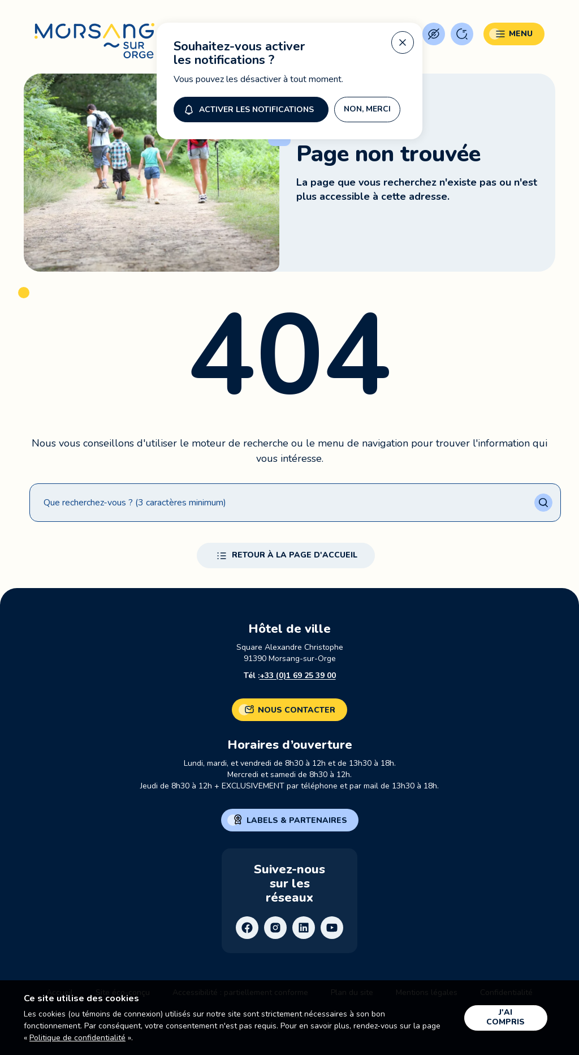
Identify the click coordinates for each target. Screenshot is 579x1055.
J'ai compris (505, 1017)
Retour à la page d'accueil (285, 555)
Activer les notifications (248, 109)
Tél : (290, 675)
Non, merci (367, 109)
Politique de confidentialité (77, 1037)
